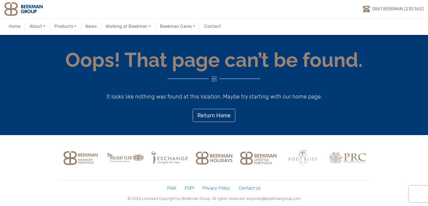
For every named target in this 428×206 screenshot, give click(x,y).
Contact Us (250, 188)
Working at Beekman (127, 26)
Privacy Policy (216, 188)
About (35, 26)
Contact (212, 26)
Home (14, 26)
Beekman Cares (176, 26)
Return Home (214, 115)
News (91, 26)
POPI (189, 188)
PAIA (171, 188)
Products (63, 26)
